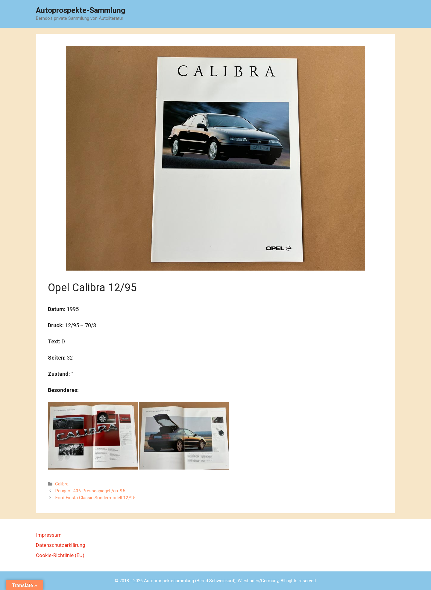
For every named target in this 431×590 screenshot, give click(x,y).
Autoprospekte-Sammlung (80, 10)
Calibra (62, 484)
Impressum (49, 535)
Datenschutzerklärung (60, 545)
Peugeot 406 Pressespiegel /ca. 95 (90, 491)
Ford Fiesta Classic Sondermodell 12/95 (95, 497)
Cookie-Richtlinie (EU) (60, 555)
